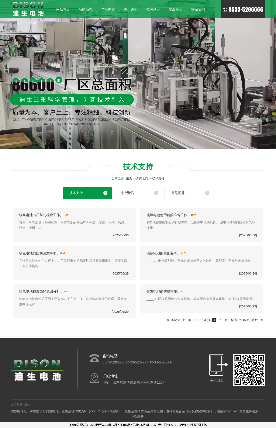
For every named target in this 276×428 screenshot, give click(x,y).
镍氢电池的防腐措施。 (163, 291)
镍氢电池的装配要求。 (163, 253)
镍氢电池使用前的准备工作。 (168, 215)
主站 (26, 404)
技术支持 (158, 178)
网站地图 (138, 416)
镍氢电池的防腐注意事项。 (39, 253)
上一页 (186, 320)
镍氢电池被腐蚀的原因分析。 (41, 291)
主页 (129, 178)
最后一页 (258, 320)
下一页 (223, 320)
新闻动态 (142, 178)
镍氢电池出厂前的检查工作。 (41, 215)
